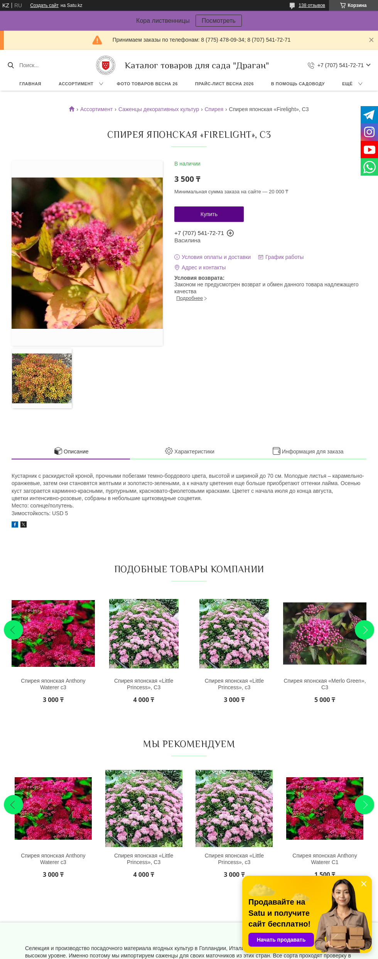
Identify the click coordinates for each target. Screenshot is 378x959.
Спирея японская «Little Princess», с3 (234, 684)
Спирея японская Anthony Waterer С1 (324, 859)
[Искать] (10, 65)
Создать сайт (44, 5)
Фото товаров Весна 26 (147, 83)
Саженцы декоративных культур (158, 109)
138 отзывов (312, 5)
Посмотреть (219, 20)
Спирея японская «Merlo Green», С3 (325, 684)
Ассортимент (76, 83)
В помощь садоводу (298, 83)
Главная (30, 83)
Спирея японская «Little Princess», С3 (143, 684)
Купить (209, 214)
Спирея (213, 109)
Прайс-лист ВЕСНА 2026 (224, 83)
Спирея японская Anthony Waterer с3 (53, 684)
